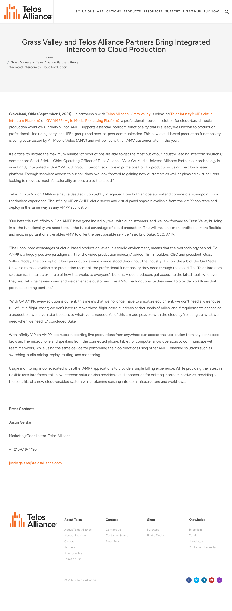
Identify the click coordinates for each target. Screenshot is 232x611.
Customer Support (118, 535)
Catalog (194, 535)
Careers (69, 541)
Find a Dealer (155, 535)
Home (48, 57)
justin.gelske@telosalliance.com (35, 463)
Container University (202, 547)
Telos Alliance (117, 114)
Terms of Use (73, 559)
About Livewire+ (75, 535)
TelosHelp (195, 529)
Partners (69, 547)
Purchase (153, 529)
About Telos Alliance (78, 529)
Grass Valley (140, 114)
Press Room (113, 541)
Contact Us (113, 529)
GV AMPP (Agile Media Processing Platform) (82, 120)
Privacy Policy (73, 553)
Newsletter (196, 541)
